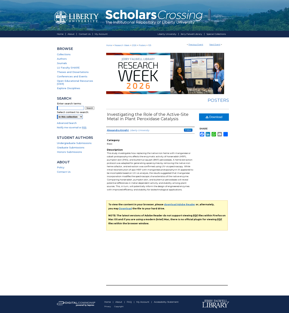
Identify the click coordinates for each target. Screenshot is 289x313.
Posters (142, 45)
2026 (134, 45)
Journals (62, 63)
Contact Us (64, 171)
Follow (188, 130)
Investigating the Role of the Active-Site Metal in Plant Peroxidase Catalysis (148, 116)
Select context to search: (73, 112)
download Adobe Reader (179, 204)
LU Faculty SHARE (68, 67)
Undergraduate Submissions (74, 143)
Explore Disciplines (68, 88)
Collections (64, 54)
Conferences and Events (72, 76)
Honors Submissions (69, 151)
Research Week (122, 45)
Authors (62, 58)
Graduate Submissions (70, 147)
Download (214, 117)
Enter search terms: (69, 103)
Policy (60, 167)
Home (109, 45)
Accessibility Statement (166, 301)
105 (149, 45)
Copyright (118, 306)
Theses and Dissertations (73, 72)
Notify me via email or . (72, 127)
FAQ (129, 301)
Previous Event (196, 44)
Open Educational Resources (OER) (75, 82)
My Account (143, 301)
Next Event (214, 44)
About (119, 301)
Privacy (107, 306)
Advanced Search (67, 123)
